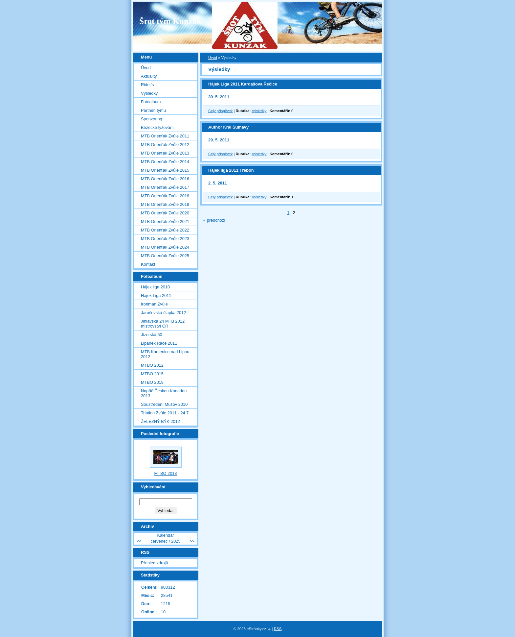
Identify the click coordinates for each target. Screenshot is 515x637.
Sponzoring (151, 118)
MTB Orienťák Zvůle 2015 (165, 170)
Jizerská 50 (151, 334)
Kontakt (148, 264)
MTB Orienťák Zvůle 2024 (165, 247)
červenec (159, 541)
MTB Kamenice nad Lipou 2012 (165, 354)
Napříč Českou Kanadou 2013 (164, 393)
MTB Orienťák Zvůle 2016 (165, 178)
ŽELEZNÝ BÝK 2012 (160, 421)
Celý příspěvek (220, 111)
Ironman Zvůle (154, 304)
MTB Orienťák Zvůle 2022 (165, 230)
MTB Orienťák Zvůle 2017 (165, 187)
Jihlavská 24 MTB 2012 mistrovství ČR (163, 324)
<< (139, 541)
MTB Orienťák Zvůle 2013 (165, 153)
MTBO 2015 (152, 373)
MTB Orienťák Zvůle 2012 (165, 144)
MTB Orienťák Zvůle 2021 (165, 221)
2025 (175, 541)
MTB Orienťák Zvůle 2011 (165, 136)
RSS (278, 629)
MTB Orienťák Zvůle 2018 (165, 195)
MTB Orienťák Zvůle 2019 (165, 204)
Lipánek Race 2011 (159, 343)
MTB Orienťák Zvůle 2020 (165, 212)
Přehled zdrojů (154, 562)
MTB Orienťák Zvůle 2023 (165, 238)
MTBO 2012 (152, 365)
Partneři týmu (153, 110)
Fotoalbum (151, 101)
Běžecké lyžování (157, 127)
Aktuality (149, 76)
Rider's (147, 84)
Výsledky (259, 111)
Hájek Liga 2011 (156, 295)
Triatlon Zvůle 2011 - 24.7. (165, 412)
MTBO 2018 (152, 382)
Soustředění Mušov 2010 (164, 404)
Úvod (212, 58)
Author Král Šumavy (228, 127)
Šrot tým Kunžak (170, 21)
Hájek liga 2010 (155, 286)
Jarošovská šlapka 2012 (163, 312)
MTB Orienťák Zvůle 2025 (165, 255)
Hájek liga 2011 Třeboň (231, 170)
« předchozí (214, 220)
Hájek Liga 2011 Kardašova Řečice (242, 84)
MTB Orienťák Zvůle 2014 (165, 161)
